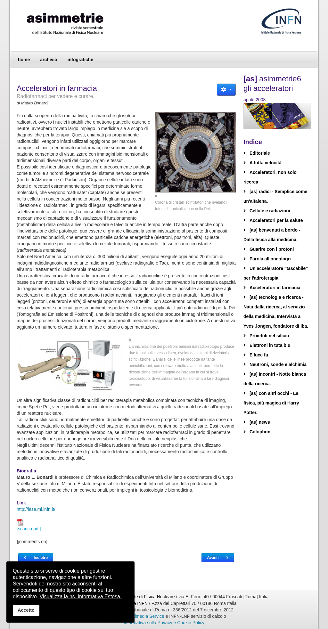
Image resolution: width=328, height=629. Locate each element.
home (24, 59)
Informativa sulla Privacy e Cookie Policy (164, 622)
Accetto (26, 610)
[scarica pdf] (29, 525)
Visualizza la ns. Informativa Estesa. (81, 596)
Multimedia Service (145, 616)
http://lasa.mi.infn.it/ (36, 509)
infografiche (80, 59)
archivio (48, 59)
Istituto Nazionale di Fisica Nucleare (139, 596)
